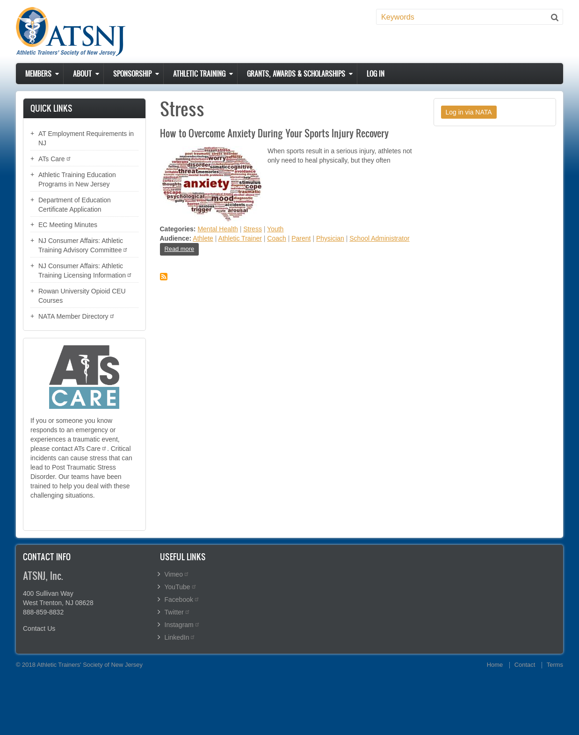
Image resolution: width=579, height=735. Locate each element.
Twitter (177, 612)
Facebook (182, 599)
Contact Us (39, 628)
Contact (524, 664)
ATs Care (55, 159)
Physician (330, 238)
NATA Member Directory (76, 316)
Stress (252, 229)
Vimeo (177, 574)
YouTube (181, 587)
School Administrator (379, 238)
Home (495, 664)
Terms (555, 664)
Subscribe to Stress (163, 276)
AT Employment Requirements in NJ (86, 138)
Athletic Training (199, 73)
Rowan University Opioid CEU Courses (82, 295)
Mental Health (217, 229)
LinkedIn (180, 637)
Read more (182, 250)
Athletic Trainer (240, 238)
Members (38, 73)
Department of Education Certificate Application (74, 204)
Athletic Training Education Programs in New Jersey (77, 179)
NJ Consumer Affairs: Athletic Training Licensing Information (85, 270)
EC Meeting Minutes (67, 224)
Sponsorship (132, 73)
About (82, 73)
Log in (375, 73)
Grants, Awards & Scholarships (296, 73)
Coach (276, 238)
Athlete (203, 238)
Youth (275, 229)
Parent (301, 238)
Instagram (182, 624)
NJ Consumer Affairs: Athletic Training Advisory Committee (83, 245)
